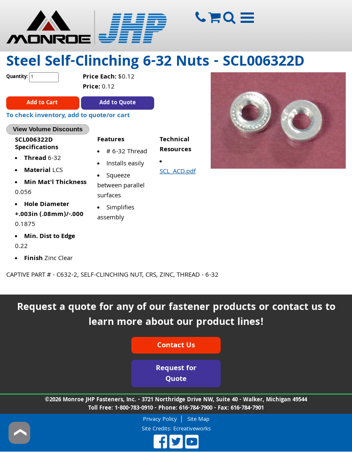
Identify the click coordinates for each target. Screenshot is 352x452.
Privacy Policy (160, 419)
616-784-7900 (195, 408)
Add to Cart (43, 103)
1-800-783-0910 (134, 408)
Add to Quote (117, 103)
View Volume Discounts (48, 129)
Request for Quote (176, 374)
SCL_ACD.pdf (178, 172)
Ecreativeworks (192, 429)
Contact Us (176, 346)
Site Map (198, 419)
